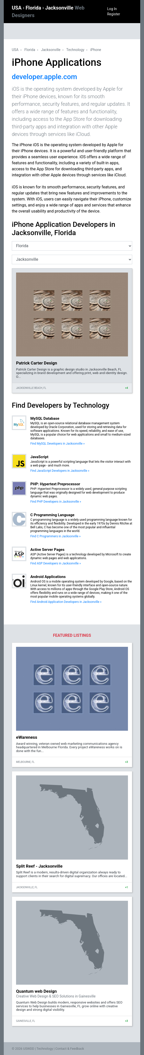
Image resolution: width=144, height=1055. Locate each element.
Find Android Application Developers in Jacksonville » (65, 602)
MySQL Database (44, 418)
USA (17, 8)
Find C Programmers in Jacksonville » (55, 536)
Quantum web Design (36, 991)
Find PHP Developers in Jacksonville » (55, 501)
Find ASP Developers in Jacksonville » (55, 563)
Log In (112, 9)
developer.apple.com (44, 77)
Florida (34, 8)
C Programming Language (52, 515)
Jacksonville (50, 50)
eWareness (26, 737)
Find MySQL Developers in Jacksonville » (57, 443)
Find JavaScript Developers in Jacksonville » (59, 470)
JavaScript (39, 457)
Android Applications (48, 576)
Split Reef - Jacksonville (39, 866)
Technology (75, 50)
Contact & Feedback (69, 1048)
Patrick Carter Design (36, 362)
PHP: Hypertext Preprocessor (55, 484)
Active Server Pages (47, 549)
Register (113, 14)
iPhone (95, 50)
